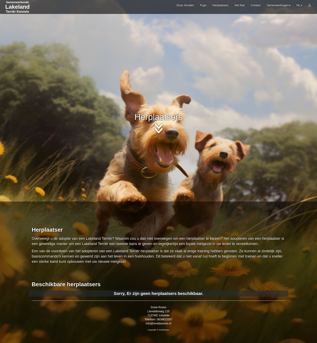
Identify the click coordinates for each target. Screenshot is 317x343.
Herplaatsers (220, 5)
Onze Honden (185, 5)
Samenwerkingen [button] (279, 5)
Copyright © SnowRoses (158, 330)
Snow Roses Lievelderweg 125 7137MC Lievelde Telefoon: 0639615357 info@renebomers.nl (159, 315)
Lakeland (17, 7)
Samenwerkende (17, 2)
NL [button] (299, 5)
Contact (256, 5)
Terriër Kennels (17, 11)
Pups (203, 5)
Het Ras (240, 5)
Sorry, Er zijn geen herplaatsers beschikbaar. (158, 293)
